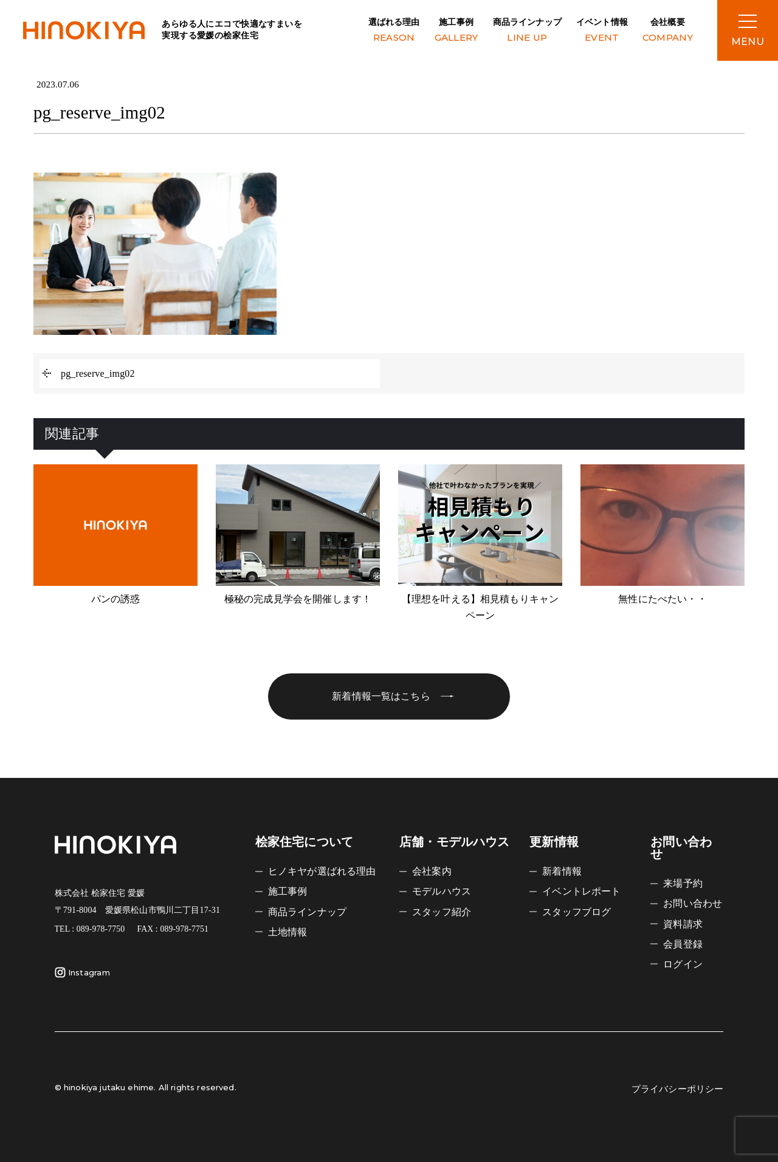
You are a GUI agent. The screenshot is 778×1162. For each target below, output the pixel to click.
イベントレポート (581, 891)
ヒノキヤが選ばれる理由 (322, 871)
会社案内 (432, 871)
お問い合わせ (692, 903)
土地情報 (288, 932)
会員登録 (683, 944)
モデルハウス (441, 891)
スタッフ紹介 (441, 912)
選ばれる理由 (394, 31)
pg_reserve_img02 (98, 373)
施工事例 (456, 31)
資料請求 (683, 924)
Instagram (82, 972)
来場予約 (683, 883)
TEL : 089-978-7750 (90, 928)
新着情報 (562, 871)
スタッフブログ (576, 912)
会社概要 (667, 31)
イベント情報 (602, 31)
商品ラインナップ (527, 31)
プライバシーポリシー (678, 1089)
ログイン (683, 964)
